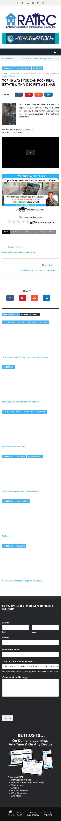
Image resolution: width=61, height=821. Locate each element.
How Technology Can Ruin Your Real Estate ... (39, 270)
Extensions (9, 322)
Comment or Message (16, 677)
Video (40, 232)
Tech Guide (28, 411)
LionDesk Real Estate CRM (13, 446)
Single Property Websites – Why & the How (20, 491)
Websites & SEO (34, 456)
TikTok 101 (7, 536)
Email (6, 637)
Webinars (37, 68)
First (4, 632)
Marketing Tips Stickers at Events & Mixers (20, 402)
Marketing (8, 68)
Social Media (29, 232)
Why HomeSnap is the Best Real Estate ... (19, 252)
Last (34, 632)
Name (6, 622)
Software (31, 322)
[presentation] (24, 710)
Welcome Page (15, 815)
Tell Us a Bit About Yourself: (19, 661)
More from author (30, 314)
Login (33, 812)
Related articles (11, 314)
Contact (48, 815)
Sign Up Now (33, 815)
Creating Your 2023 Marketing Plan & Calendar (22, 581)
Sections (21, 812)
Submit (8, 718)
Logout (44, 812)
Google (20, 322)
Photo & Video (23, 68)
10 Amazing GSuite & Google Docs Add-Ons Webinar (25, 357)
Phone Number (12, 649)
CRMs (6, 411)
